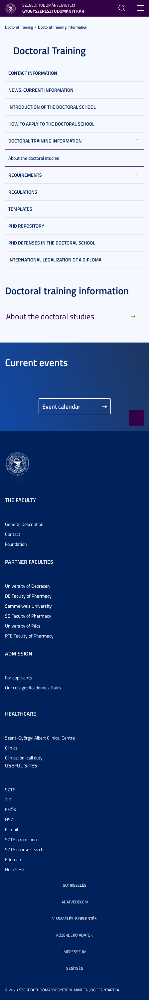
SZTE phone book (22, 839)
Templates (20, 209)
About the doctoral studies (33, 158)
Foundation (16, 544)
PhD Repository (26, 226)
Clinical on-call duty (24, 757)
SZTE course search (24, 849)
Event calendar (61, 406)
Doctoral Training (19, 27)
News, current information (41, 90)
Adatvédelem (75, 902)
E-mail (11, 829)
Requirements (25, 175)
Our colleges (17, 687)
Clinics (11, 748)
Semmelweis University (28, 606)
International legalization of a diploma (54, 259)
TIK (8, 799)
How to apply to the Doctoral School (51, 124)
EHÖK (10, 809)
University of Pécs (23, 626)
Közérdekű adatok (74, 935)
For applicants (18, 677)
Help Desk (15, 869)
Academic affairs (45, 687)
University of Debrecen (27, 586)
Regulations (22, 192)
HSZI (9, 819)
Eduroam (14, 859)
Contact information (32, 73)
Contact (12, 534)
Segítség (74, 968)
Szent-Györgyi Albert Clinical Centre (40, 738)
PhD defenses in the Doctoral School (51, 243)
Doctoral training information (62, 27)
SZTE (10, 789)
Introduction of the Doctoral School (52, 107)
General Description (24, 524)
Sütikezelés (74, 885)
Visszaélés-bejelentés (74, 918)
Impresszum (74, 951)
